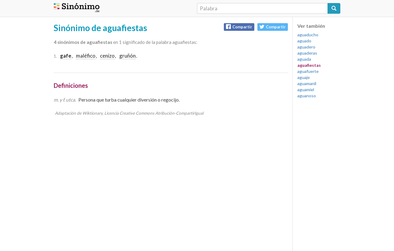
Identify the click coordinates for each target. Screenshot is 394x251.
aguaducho (307, 34)
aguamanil (306, 83)
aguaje (303, 77)
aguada (304, 59)
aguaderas (307, 53)
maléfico (85, 55)
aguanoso (306, 95)
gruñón (127, 55)
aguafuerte (308, 71)
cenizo (107, 55)
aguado (304, 40)
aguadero (306, 46)
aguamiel (305, 89)
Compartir (239, 26)
